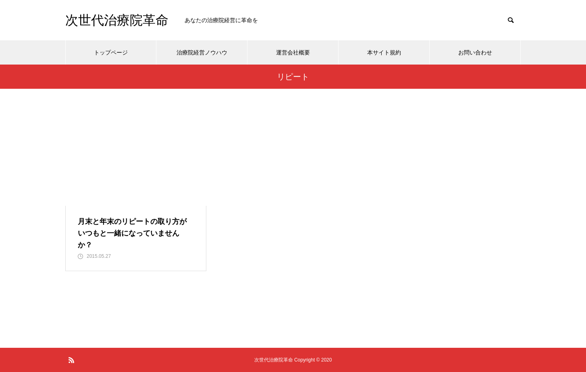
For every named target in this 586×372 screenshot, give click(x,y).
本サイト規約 (384, 52)
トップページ (111, 52)
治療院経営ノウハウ (202, 52)
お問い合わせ (475, 52)
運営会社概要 (293, 52)
